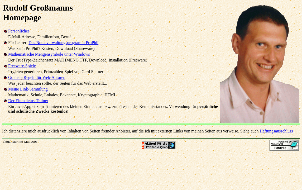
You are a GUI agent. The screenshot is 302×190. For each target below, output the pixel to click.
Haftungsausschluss (276, 131)
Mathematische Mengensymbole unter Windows (49, 54)
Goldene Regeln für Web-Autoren (36, 77)
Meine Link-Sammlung (28, 89)
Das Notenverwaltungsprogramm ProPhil (63, 42)
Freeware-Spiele (22, 66)
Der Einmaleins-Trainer (28, 100)
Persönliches (19, 31)
